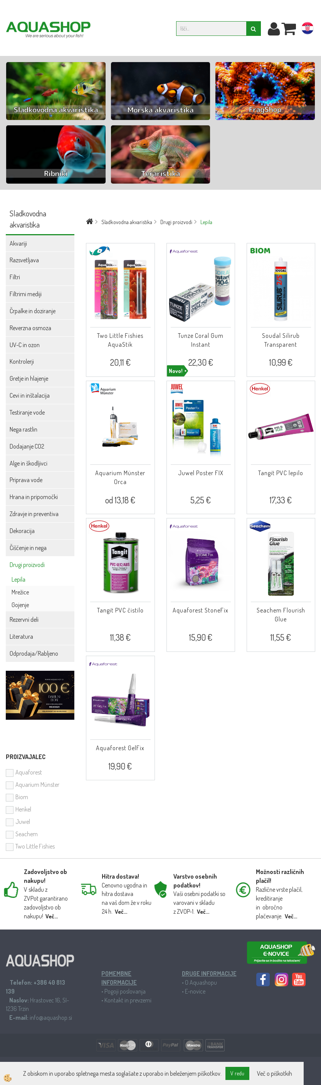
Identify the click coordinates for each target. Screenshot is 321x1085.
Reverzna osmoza (30, 328)
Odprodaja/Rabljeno (34, 653)
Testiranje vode (27, 412)
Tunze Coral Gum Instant (201, 340)
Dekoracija (22, 531)
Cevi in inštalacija (30, 395)
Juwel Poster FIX (201, 473)
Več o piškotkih (274, 1073)
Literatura (21, 636)
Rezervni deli (24, 619)
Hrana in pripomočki (34, 497)
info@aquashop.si (51, 1017)
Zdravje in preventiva (34, 514)
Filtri (15, 277)
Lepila (18, 579)
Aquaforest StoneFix (201, 610)
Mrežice (20, 592)
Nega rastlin (23, 429)
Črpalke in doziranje (32, 311)
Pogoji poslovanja (125, 991)
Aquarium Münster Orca (120, 477)
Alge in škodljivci (28, 463)
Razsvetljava (24, 260)
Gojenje (20, 605)
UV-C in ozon (25, 345)
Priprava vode (26, 480)
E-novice (195, 991)
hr (307, 29)
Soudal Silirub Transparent (281, 340)
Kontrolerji (22, 361)
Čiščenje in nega (28, 548)
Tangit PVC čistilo (120, 610)
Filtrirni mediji (26, 294)
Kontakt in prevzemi (127, 1000)
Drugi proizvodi (27, 565)
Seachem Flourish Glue (281, 614)
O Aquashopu (201, 982)
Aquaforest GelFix (120, 748)
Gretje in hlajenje (29, 378)
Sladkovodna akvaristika (126, 222)
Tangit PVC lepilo (280, 473)
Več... (51, 916)
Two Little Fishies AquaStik (120, 340)
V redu (237, 1073)
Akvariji (18, 243)
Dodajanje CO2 (27, 446)
